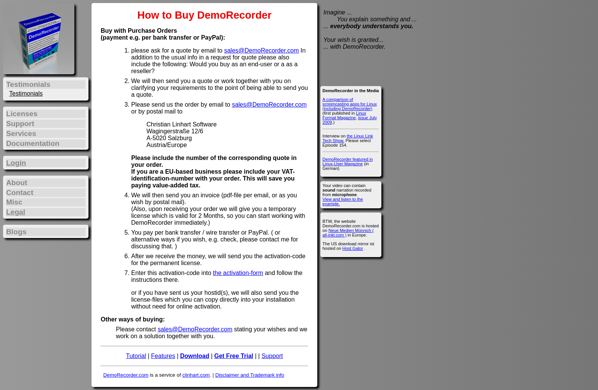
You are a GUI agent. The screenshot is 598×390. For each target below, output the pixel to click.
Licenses (21, 114)
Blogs (16, 232)
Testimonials (26, 93)
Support (272, 356)
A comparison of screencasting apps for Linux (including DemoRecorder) (350, 104)
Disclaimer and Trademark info (250, 375)
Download (194, 356)
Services (21, 133)
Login (16, 163)
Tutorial (136, 356)
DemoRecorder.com (126, 375)
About (16, 183)
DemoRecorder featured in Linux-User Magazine (348, 161)
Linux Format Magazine (344, 115)
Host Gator (352, 248)
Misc (14, 202)
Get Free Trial (233, 356)
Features (163, 356)
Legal (15, 212)
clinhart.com (196, 375)
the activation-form (238, 273)
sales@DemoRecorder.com (261, 50)
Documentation (32, 143)
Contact (19, 193)
